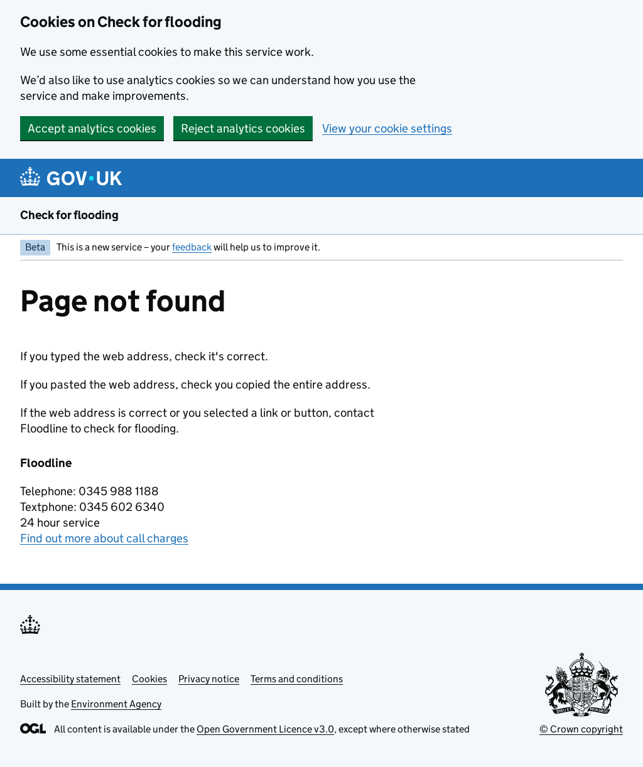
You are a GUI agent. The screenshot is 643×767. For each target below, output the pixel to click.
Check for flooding (69, 215)
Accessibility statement (70, 679)
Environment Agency (116, 704)
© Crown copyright (581, 729)
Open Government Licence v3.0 (265, 729)
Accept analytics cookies (92, 128)
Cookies (149, 679)
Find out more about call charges (104, 538)
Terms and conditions (297, 679)
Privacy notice (208, 679)
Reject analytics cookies (243, 128)
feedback (192, 247)
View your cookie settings (387, 128)
